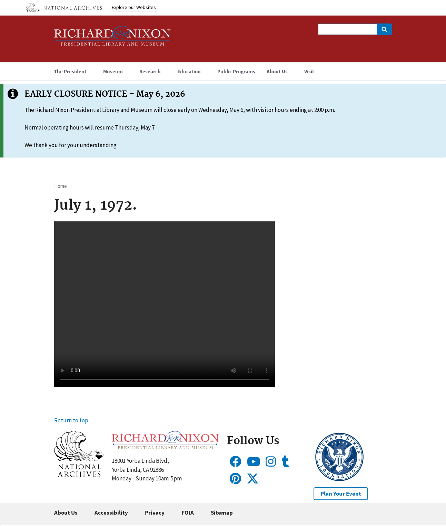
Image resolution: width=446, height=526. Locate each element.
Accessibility (111, 512)
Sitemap (222, 512)
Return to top (71, 420)
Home (60, 186)
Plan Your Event (340, 493)
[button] (78, 475)
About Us (66, 512)
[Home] (112, 39)
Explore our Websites (134, 7)
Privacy (155, 512)
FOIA (187, 512)
